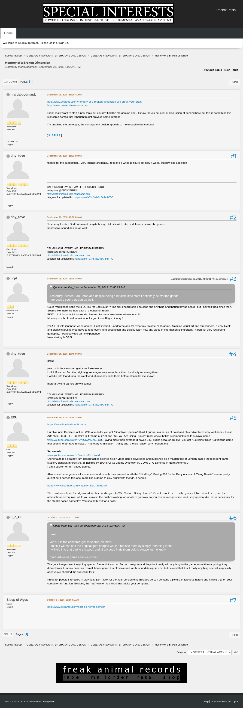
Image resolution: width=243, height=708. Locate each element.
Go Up (8, 634)
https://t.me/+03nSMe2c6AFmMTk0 (94, 197)
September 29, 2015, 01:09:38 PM (64, 278)
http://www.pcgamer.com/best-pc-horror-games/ (76, 606)
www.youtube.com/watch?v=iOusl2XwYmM (73, 455)
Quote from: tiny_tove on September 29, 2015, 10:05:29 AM (89, 287)
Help (206, 701)
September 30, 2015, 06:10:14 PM (64, 417)
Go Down (10, 81)
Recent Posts (226, 10)
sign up (63, 42)
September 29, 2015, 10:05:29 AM (64, 217)
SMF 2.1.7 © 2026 (14, 701)
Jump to (181, 652)
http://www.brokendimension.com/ (67, 105)
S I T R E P (54, 135)
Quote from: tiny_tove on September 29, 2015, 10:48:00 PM (89, 525)
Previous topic (212, 69)
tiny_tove (18, 155)
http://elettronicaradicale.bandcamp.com (69, 194)
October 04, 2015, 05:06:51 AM (63, 599)
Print (234, 82)
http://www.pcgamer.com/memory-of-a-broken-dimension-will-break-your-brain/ (95, 101)
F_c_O (16, 517)
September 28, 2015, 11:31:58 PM (64, 155)
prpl (14, 278)
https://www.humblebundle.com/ (66, 424)
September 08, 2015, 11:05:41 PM (64, 94)
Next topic (231, 69)
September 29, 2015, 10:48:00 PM (64, 354)
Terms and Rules (219, 701)
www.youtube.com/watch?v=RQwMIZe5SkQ (74, 439)
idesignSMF (49, 701)
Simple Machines (32, 701)
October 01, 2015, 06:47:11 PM (63, 517)
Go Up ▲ (233, 701)
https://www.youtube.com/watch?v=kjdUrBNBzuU (77, 485)
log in (52, 42)
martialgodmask (23, 94)
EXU (14, 417)
